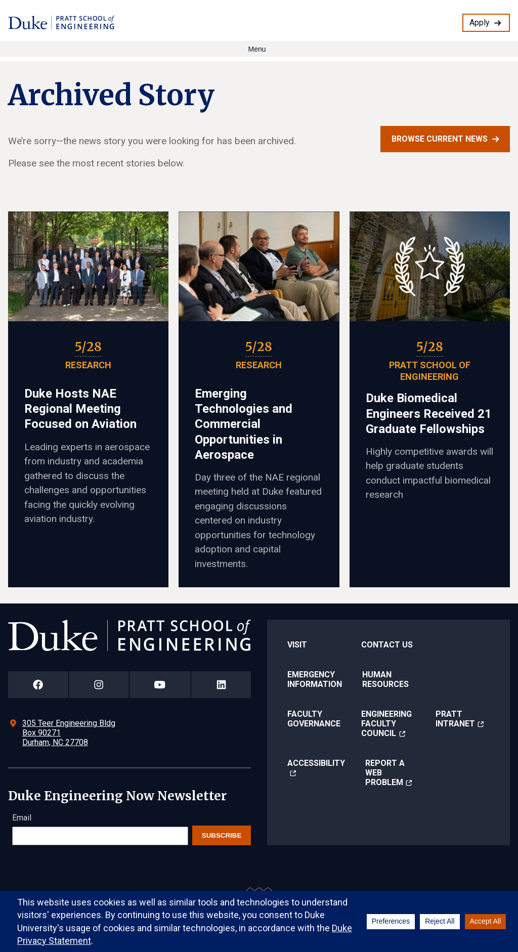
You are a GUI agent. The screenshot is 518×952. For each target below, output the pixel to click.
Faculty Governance (313, 718)
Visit (297, 645)
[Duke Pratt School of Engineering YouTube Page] (160, 684)
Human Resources (385, 679)
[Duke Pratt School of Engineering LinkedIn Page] (221, 684)
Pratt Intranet (455, 718)
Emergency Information (314, 679)
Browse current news (440, 139)
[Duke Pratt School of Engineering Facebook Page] (38, 684)
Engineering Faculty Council (386, 723)
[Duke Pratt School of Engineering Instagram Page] (98, 684)
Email (21, 818)
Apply (479, 22)
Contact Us (387, 645)
